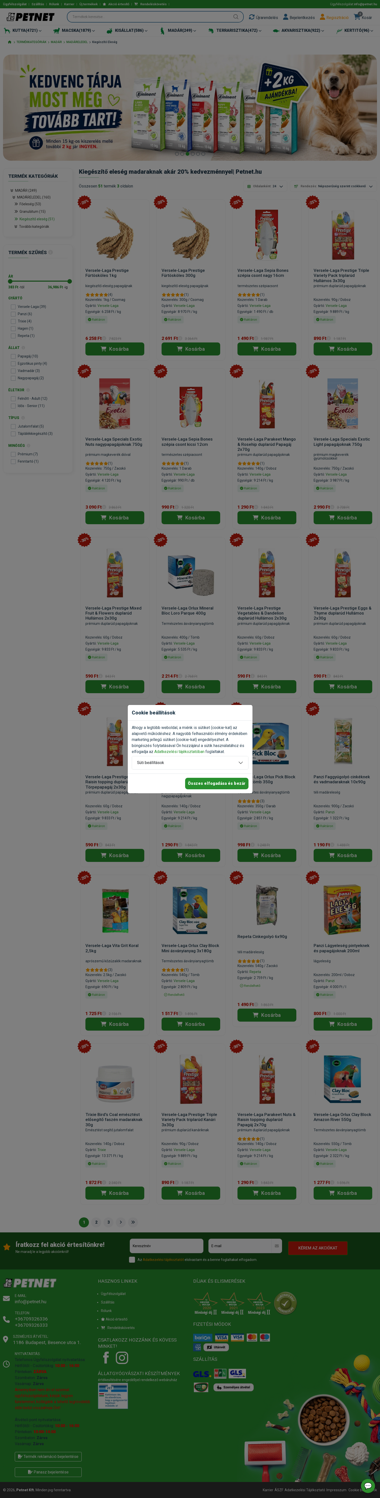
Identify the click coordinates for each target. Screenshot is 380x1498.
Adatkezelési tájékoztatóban (179, 751)
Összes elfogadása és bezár (217, 783)
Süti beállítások (150, 762)
